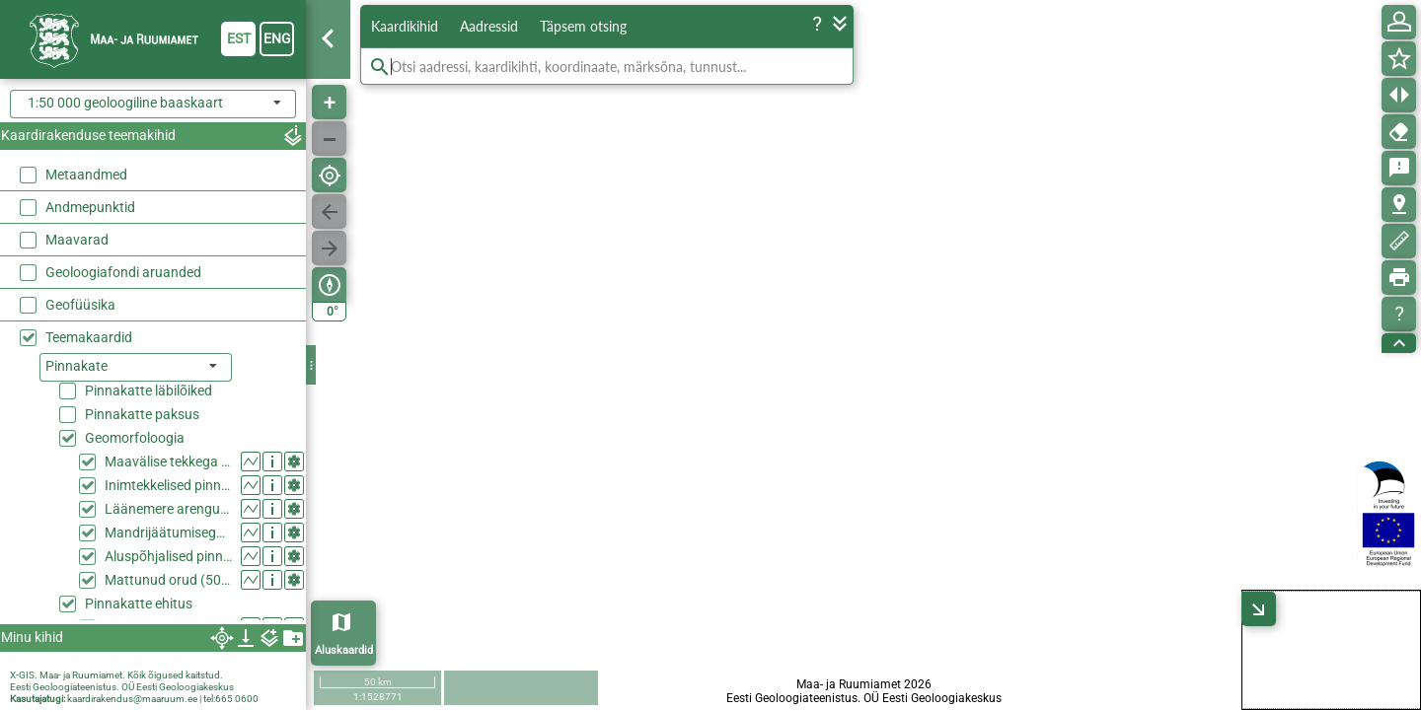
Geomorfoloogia (135, 438)
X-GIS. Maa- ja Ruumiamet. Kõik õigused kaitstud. (116, 675)
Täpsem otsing (583, 26)
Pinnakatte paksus (142, 414)
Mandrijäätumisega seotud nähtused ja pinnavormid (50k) (168, 532)
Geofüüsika (80, 305)
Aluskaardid (344, 650)
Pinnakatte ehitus (138, 603)
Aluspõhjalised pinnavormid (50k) (168, 556)
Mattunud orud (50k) (168, 580)
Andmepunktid (90, 207)
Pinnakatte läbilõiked (148, 390)
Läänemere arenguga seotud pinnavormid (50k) (168, 509)
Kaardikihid (404, 26)
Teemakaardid (88, 337)
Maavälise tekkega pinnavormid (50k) (168, 461)
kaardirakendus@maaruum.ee (132, 698)
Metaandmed (86, 174)
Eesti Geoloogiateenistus (63, 686)
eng (277, 38)
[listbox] (135, 367)
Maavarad (77, 240)
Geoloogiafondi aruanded (123, 272)
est (239, 38)
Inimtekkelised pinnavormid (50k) (168, 485)
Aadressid (489, 26)
